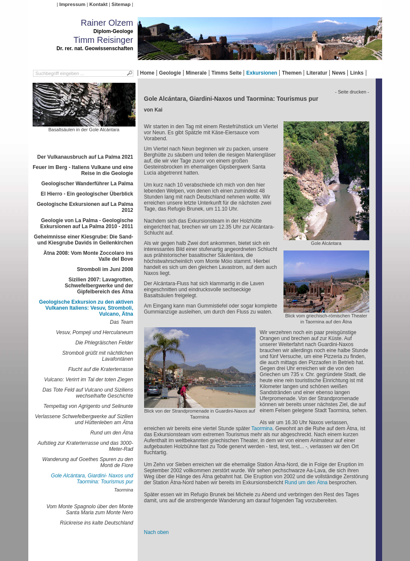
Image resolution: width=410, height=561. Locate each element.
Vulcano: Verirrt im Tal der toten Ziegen (88, 380)
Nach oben (156, 532)
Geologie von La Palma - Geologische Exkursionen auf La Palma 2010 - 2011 (86, 223)
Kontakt (98, 4)
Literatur (316, 73)
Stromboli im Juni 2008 (105, 269)
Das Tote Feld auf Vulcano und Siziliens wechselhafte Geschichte (87, 393)
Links (356, 73)
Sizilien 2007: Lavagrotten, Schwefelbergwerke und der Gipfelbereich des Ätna (99, 286)
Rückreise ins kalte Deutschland (96, 523)
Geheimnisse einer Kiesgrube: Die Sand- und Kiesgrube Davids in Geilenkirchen (83, 240)
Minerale (196, 73)
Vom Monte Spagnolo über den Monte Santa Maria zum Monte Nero (89, 510)
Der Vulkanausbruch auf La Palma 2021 (85, 157)
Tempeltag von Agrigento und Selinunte (88, 406)
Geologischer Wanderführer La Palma (87, 184)
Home (147, 73)
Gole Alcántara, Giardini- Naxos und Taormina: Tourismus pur (92, 479)
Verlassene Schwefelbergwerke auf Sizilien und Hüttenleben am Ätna (84, 419)
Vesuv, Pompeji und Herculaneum (94, 332)
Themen (291, 73)
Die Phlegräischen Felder (104, 343)
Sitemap (121, 4)
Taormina (123, 489)
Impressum (72, 4)
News (338, 73)
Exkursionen (261, 73)
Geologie (170, 73)
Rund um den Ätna (111, 433)
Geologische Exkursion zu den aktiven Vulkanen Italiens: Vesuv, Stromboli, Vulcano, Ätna (86, 308)
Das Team (121, 322)
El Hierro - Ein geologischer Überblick (87, 194)
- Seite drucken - (352, 91)
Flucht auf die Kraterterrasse (100, 369)
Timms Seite (226, 73)
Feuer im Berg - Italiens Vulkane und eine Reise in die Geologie (83, 170)
